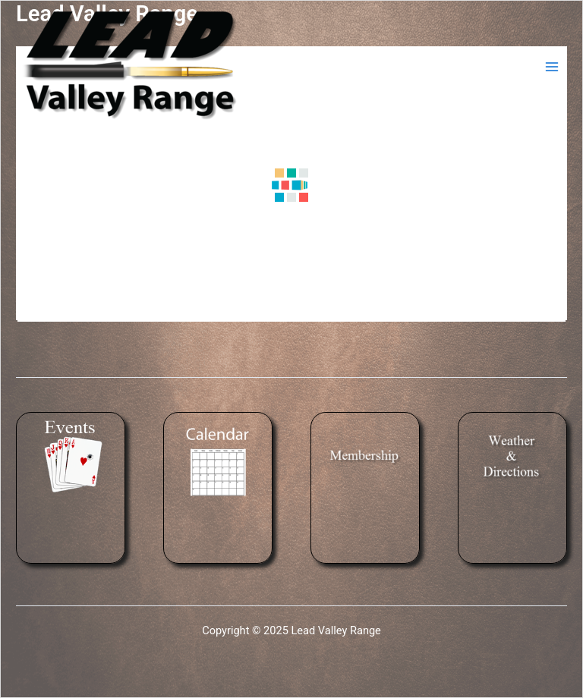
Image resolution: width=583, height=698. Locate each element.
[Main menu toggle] (552, 67)
